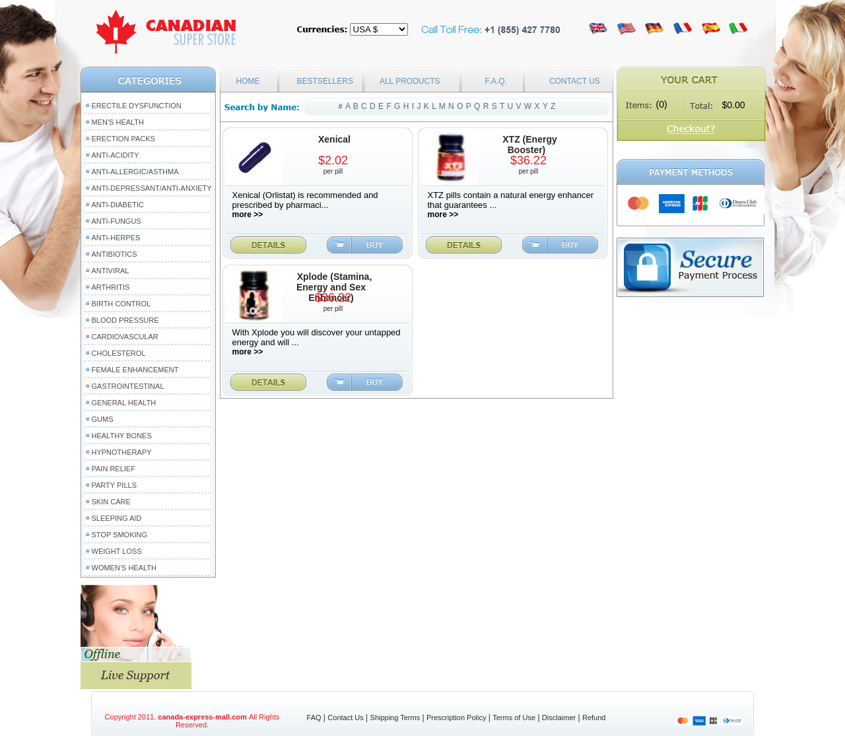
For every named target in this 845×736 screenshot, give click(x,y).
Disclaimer (559, 717)
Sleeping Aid (117, 518)
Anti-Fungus (116, 221)
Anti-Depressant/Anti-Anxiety (152, 188)
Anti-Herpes (116, 238)
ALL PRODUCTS (410, 81)
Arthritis (111, 287)
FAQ (314, 717)
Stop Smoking (120, 535)
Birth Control (121, 304)
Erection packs (123, 139)
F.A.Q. (496, 81)
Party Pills (114, 485)
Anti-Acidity (115, 155)
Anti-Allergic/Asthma (135, 172)
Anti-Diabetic (118, 205)
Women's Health (124, 568)
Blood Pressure (125, 320)
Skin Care (111, 502)
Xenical (334, 139)
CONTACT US (574, 81)
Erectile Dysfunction (137, 106)
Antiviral (110, 271)
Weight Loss (117, 551)
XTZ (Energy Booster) (529, 144)
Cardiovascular (125, 337)
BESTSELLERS (325, 81)
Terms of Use (513, 717)
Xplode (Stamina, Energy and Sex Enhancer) (334, 287)
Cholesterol (119, 353)
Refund (593, 717)
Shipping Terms (395, 717)
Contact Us (345, 717)
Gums (103, 419)
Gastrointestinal (128, 386)
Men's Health (118, 122)
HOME (248, 81)
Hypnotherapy (122, 452)
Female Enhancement (135, 370)
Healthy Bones (122, 436)
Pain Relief (113, 469)
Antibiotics (114, 254)
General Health (124, 403)
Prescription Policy (456, 717)
